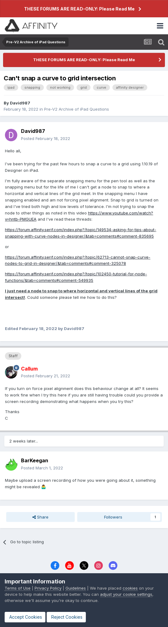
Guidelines (75, 588)
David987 (20, 102)
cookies (130, 588)
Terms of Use (18, 588)
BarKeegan (34, 460)
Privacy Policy (48, 588)
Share (40, 517)
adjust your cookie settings (126, 594)
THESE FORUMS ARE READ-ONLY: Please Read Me (79, 8)
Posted (45, 138)
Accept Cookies (25, 617)
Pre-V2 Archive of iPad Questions (76, 109)
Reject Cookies (66, 617)
